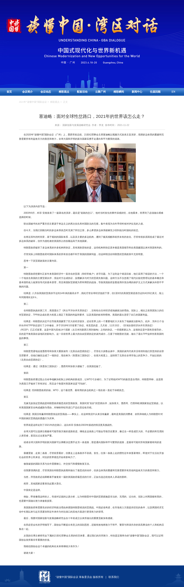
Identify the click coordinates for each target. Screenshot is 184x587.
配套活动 (82, 91)
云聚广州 (100, 91)
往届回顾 (155, 91)
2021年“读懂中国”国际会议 (33, 102)
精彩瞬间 (118, 91)
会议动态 (45, 91)
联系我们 (114, 577)
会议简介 (27, 91)
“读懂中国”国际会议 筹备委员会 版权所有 (79, 577)
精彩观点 (64, 91)
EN (173, 91)
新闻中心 (137, 91)
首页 (9, 91)
